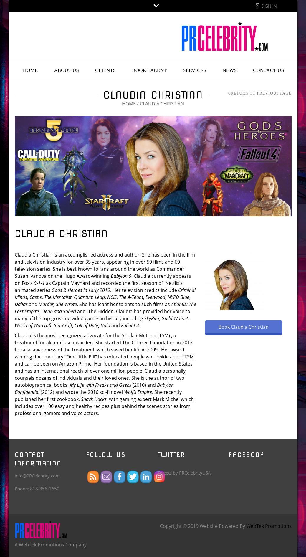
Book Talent (149, 70)
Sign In (269, 6)
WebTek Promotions (269, 526)
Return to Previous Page (261, 93)
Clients (105, 70)
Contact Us (268, 70)
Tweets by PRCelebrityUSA (184, 473)
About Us (66, 70)
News (229, 70)
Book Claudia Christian (244, 327)
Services (194, 70)
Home (30, 70)
